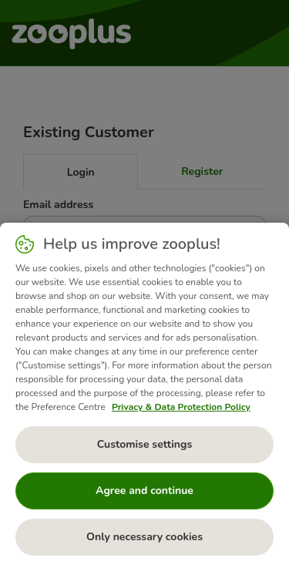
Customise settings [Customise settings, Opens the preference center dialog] (145, 444)
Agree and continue (144, 490)
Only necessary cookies (144, 536)
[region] (144, 395)
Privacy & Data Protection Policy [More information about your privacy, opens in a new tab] (181, 407)
